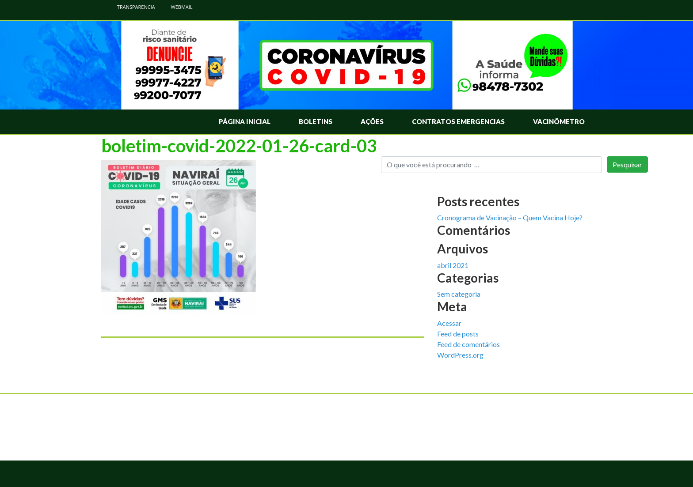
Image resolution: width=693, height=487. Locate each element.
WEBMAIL (177, 7)
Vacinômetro (559, 121)
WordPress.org (460, 355)
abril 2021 (452, 265)
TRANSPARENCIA (131, 7)
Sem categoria (458, 294)
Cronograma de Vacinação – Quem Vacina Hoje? (510, 217)
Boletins (315, 121)
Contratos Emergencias (458, 121)
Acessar (449, 323)
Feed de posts (458, 333)
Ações (372, 121)
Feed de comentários (468, 344)
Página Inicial (244, 121)
